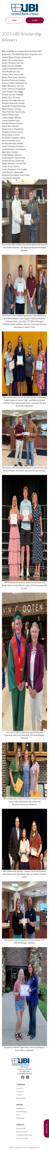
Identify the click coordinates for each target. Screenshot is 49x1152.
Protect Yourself (21, 1138)
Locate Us (19, 1088)
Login (34, 20)
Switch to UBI (21, 1128)
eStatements (20, 1108)
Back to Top (46, 1128)
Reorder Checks (21, 1132)
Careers (19, 1095)
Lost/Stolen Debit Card (24, 1135)
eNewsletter (20, 1118)
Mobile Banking (21, 1111)
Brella (18, 1115)
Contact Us (20, 1091)
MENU (14, 20)
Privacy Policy (21, 1098)
